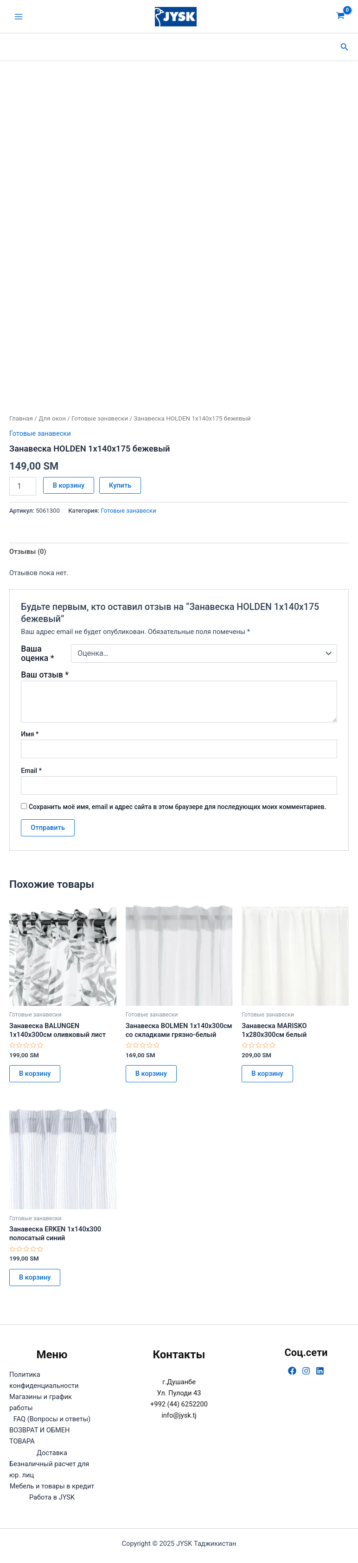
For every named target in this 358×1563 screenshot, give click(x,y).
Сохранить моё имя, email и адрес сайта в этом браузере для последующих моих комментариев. (177, 806)
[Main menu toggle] (18, 16)
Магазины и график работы (40, 1402)
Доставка (52, 1453)
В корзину (68, 485)
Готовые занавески (99, 418)
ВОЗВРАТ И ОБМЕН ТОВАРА (39, 1435)
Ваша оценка (37, 653)
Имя (29, 734)
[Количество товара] (22, 486)
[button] (344, 47)
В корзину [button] (35, 1073)
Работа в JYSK (52, 1497)
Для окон (52, 418)
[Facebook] (292, 1371)
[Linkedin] (320, 1371)
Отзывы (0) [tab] (27, 551)
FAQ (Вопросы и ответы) (51, 1419)
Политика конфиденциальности (43, 1380)
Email (31, 770)
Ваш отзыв (45, 674)
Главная (21, 418)
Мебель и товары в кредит (52, 1486)
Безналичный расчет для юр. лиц (49, 1469)
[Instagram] (306, 1371)
